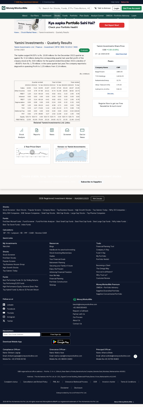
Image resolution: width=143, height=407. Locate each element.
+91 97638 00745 (18, 359)
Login (116, 8)
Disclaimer (65, 388)
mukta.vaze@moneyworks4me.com (68, 356)
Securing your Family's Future (61, 266)
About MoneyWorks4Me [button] (124, 402)
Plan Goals (84, 16)
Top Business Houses (65, 210)
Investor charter (109, 382)
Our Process (77, 317)
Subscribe (125, 2)
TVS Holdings (100, 76)
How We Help (55, 275)
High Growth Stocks (83, 210)
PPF (25, 233)
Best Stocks (21, 210)
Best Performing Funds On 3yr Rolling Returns (20, 280)
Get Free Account (131, 8)
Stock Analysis (21, 133)
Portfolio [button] (73, 16)
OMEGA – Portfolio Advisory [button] (117, 16)
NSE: (76, 47)
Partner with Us (79, 314)
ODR (95, 382)
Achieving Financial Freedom (61, 272)
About (24, 16)
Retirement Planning (57, 263)
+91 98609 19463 (65, 359)
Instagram (9, 317)
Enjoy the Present (56, 269)
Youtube (8, 313)
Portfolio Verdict (102, 259)
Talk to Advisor (103, 8)
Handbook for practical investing (62, 250)
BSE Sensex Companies (30, 213)
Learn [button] (134, 16)
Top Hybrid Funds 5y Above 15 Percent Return (21, 290)
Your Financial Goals (57, 259)
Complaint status (11, 382)
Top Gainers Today (100, 210)
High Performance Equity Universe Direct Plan (20, 287)
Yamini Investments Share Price (111, 46)
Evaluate (84, 50)
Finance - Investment (45, 47)
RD (22, 233)
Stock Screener (9, 210)
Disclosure (78, 388)
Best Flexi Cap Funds (83, 221)
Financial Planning (56, 279)
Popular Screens (34, 210)
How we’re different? (104, 272)
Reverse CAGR (41, 233)
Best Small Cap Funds (65, 221)
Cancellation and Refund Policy (35, 382)
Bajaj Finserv (100, 72)
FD (8, 233)
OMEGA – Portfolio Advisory (107, 287)
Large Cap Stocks (78, 213)
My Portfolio (101, 256)
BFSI (57, 47)
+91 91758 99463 (111, 359)
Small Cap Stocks (48, 213)
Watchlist (6, 246)
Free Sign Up (56, 334)
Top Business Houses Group (14, 264)
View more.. (110, 93)
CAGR (31, 233)
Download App (48, 2)
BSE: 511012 (66, 47)
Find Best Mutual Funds (12, 221)
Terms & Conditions (128, 382)
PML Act (56, 382)
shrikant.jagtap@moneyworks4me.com (22, 356)
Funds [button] (65, 16)
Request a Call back (80, 311)
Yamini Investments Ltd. (24, 47)
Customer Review (103, 278)
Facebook (9, 309)
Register (110, 111)
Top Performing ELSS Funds (13, 283)
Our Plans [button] (35, 16)
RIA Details (97, 198)
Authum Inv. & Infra (102, 89)
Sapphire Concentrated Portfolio (109, 294)
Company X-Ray (102, 250)
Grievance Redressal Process (76, 382)
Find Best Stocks (9, 258)
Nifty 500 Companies (11, 213)
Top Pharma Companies (96, 213)
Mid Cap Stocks (63, 213)
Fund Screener (28, 221)
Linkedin (8, 305)
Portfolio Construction (58, 282)
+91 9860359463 (80, 308)
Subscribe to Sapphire (91, 182)
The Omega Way (102, 269)
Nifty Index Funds (119, 221)
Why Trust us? (101, 275)
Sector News (82, 133)
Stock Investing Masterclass (61, 253)
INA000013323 (81, 198)
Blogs (52, 246)
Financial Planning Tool (105, 246)
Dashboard (46, 16)
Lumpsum (15, 233)
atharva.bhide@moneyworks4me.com (115, 356)
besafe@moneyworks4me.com (85, 304)
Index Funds (26, 225)
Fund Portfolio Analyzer (45, 221)
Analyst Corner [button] (97, 16)
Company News (49, 210)
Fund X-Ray (101, 253)
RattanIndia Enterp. (102, 80)
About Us (76, 320)
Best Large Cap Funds (101, 221)
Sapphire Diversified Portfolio (107, 291)
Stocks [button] (57, 16)
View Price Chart (121, 54)
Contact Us (77, 324)
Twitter (8, 321)
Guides (52, 256)
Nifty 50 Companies (117, 210)
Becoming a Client (103, 265)
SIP (4, 233)
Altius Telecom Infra (102, 85)
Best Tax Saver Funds (11, 225)
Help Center (115, 2)
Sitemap (53, 285)
